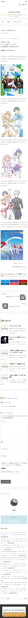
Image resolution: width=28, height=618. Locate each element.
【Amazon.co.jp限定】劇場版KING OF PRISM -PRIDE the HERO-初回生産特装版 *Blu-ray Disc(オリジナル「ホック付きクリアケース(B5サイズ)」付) (14, 224)
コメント (3, 421)
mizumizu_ (24, 267)
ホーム (4, 21)
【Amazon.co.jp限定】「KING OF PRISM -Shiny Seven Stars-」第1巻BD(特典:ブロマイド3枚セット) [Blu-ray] (14, 59)
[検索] (26, 1)
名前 (2, 442)
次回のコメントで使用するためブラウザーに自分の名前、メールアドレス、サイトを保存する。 (14, 464)
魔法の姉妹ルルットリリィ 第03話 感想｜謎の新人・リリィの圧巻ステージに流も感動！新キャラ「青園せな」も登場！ (14, 566)
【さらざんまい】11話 (15, 326)
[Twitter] (5, 281)
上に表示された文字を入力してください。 (11, 472)
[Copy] (23, 284)
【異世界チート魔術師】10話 (17, 364)
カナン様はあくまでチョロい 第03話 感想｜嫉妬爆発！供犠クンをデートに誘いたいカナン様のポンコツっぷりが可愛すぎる (14, 591)
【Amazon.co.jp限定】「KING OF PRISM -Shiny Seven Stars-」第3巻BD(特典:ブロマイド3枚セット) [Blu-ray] (14, 142)
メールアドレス (5, 449)
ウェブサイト (4, 456)
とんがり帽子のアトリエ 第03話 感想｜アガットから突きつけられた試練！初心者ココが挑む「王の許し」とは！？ (14, 547)
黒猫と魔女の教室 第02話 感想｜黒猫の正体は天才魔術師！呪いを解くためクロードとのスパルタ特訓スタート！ (14, 559)
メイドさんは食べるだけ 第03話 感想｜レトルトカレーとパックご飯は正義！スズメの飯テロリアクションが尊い (14, 572)
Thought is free (21, 612)
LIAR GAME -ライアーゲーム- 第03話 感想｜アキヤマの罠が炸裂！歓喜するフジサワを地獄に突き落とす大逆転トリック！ (14, 541)
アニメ (10, 21)
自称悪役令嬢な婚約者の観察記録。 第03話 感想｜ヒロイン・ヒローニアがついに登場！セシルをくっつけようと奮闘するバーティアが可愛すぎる (14, 553)
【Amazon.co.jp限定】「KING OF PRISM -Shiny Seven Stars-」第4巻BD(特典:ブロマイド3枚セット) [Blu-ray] (14, 183)
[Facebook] (14, 281)
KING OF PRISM (18, 21)
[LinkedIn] (5, 284)
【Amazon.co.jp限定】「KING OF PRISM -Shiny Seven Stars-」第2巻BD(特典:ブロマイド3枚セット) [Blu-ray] (14, 101)
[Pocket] (14, 284)
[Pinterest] (23, 281)
